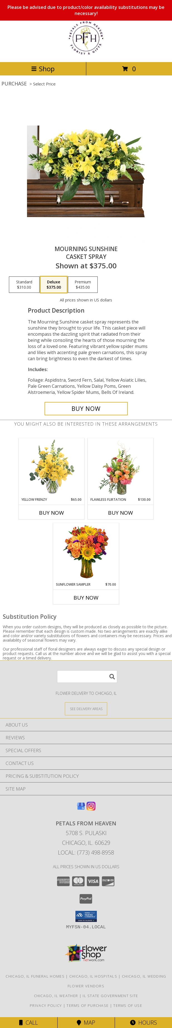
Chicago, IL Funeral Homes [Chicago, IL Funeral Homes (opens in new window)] (35, 976)
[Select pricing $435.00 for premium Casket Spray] (82, 285)
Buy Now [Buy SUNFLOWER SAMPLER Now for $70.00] (86, 597)
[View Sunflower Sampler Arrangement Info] (86, 552)
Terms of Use (127, 1005)
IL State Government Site (110, 995)
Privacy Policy (46, 1005)
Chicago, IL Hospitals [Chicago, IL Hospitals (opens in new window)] (93, 976)
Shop (43, 68)
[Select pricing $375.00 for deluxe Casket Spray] (54, 285)
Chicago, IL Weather (56, 995)
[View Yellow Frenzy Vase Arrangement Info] (51, 468)
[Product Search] (87, 676)
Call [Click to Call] (28, 1022)
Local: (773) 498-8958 (86, 852)
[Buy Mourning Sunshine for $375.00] (86, 408)
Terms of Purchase (88, 1005)
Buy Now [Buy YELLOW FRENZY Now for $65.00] (51, 512)
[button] (86, 916)
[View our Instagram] (91, 809)
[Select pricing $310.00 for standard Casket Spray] (24, 285)
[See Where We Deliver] (86, 708)
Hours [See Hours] (143, 1022)
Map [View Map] (86, 1022)
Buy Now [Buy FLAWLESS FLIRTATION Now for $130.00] (120, 512)
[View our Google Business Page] (81, 809)
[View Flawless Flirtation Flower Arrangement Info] (120, 468)
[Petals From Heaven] (86, 54)
